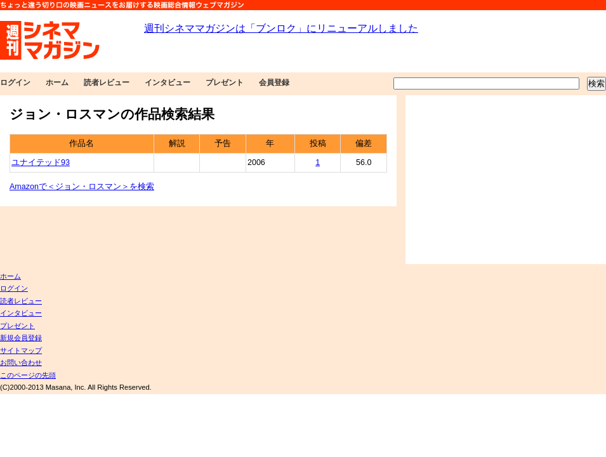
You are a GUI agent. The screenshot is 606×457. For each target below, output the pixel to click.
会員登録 (274, 82)
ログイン (15, 82)
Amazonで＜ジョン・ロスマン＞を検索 (82, 186)
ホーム (57, 82)
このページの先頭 (28, 375)
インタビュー (167, 82)
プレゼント (225, 82)
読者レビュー (106, 82)
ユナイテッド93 (40, 162)
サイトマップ (21, 350)
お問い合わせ (21, 362)
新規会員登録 (21, 337)
